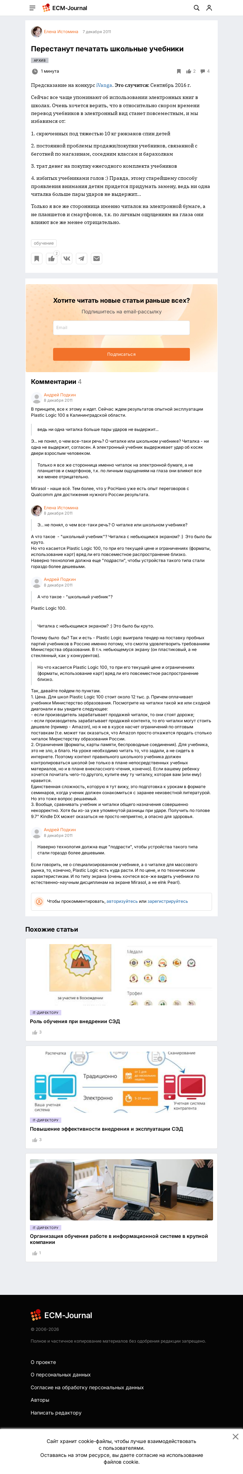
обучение (44, 243)
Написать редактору (56, 1413)
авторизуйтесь (122, 901)
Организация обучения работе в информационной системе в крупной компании (119, 1239)
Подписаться (121, 354)
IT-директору (45, 1013)
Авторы (40, 1400)
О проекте (43, 1362)
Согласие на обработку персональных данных (87, 1387)
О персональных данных (61, 1374)
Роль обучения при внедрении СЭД (75, 1021)
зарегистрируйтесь (168, 901)
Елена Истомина (61, 507)
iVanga (104, 85)
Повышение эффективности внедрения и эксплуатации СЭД (106, 1129)
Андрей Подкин (60, 394)
